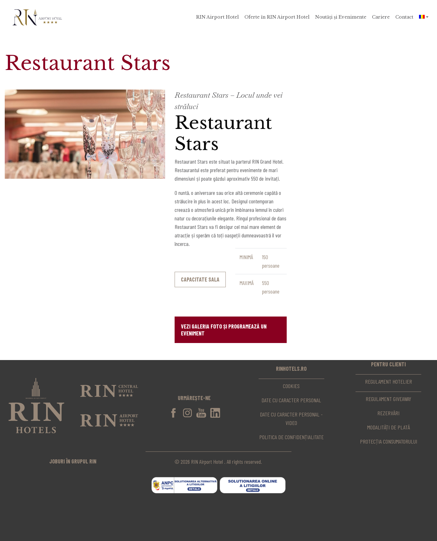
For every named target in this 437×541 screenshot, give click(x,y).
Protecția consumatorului (388, 441)
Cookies (291, 385)
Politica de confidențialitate (291, 436)
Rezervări (388, 413)
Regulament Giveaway (388, 398)
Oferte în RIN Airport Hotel (276, 17)
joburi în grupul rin (72, 461)
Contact (404, 17)
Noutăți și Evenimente (340, 17)
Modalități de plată (388, 427)
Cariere (381, 17)
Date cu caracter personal (291, 400)
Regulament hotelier (388, 381)
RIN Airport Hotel (217, 17)
